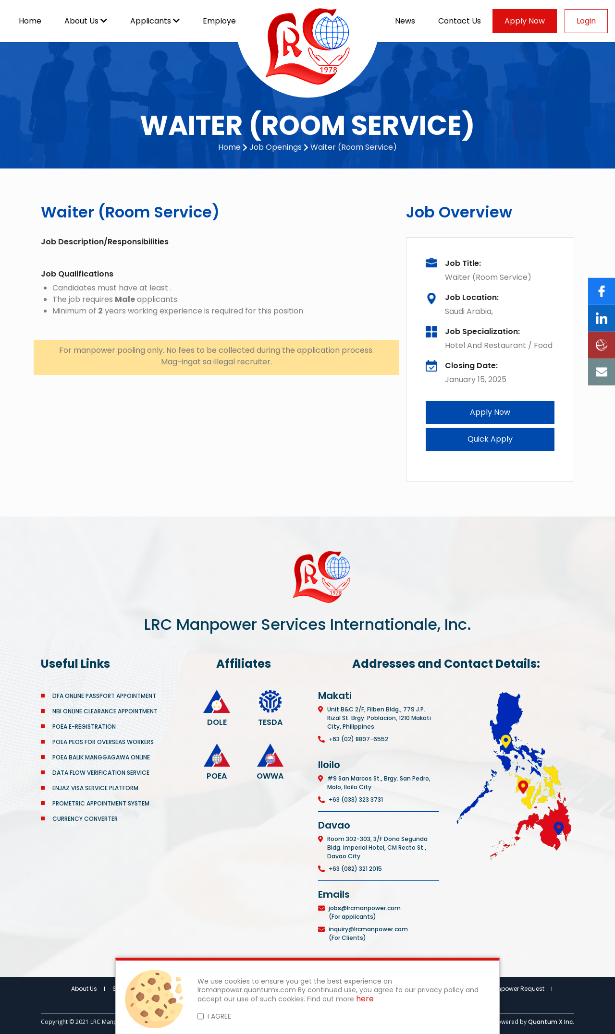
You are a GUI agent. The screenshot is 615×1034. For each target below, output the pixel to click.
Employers (227, 20)
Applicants (155, 20)
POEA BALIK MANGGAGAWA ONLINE (101, 757)
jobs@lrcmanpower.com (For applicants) (365, 912)
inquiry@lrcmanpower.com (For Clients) (368, 933)
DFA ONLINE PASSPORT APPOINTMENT (104, 696)
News (405, 20)
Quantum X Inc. (551, 1022)
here (365, 999)
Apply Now (524, 20)
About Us (85, 20)
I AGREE (219, 1016)
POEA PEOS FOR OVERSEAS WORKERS (103, 742)
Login (586, 20)
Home (30, 20)
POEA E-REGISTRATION (84, 726)
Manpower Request (516, 989)
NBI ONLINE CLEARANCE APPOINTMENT (105, 711)
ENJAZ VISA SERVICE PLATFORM (95, 788)
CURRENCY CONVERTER (85, 819)
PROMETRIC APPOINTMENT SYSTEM (100, 803)
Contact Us (459, 20)
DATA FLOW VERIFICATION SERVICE (100, 773)
